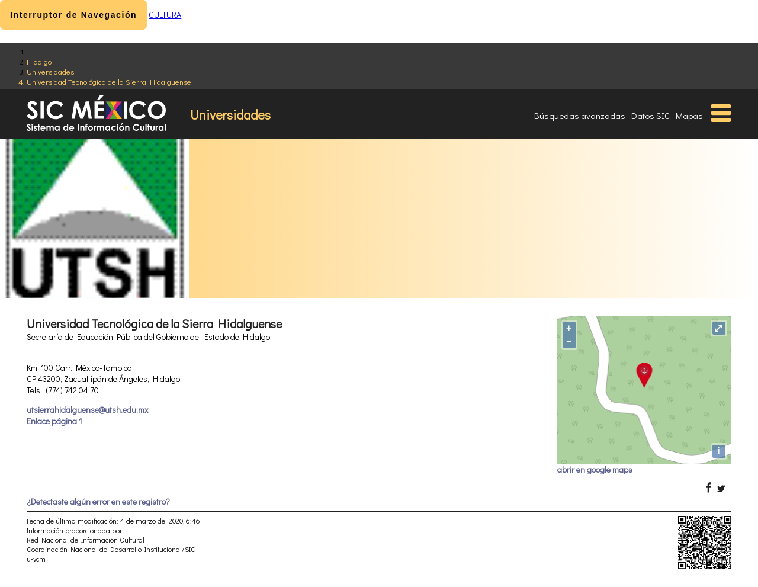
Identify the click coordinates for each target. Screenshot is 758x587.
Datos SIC (650, 115)
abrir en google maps (594, 469)
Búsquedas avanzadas (579, 115)
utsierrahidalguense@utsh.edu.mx (87, 409)
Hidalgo (39, 61)
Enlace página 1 (54, 420)
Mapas (689, 115)
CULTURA (165, 14)
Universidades (50, 71)
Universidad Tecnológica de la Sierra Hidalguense (109, 81)
